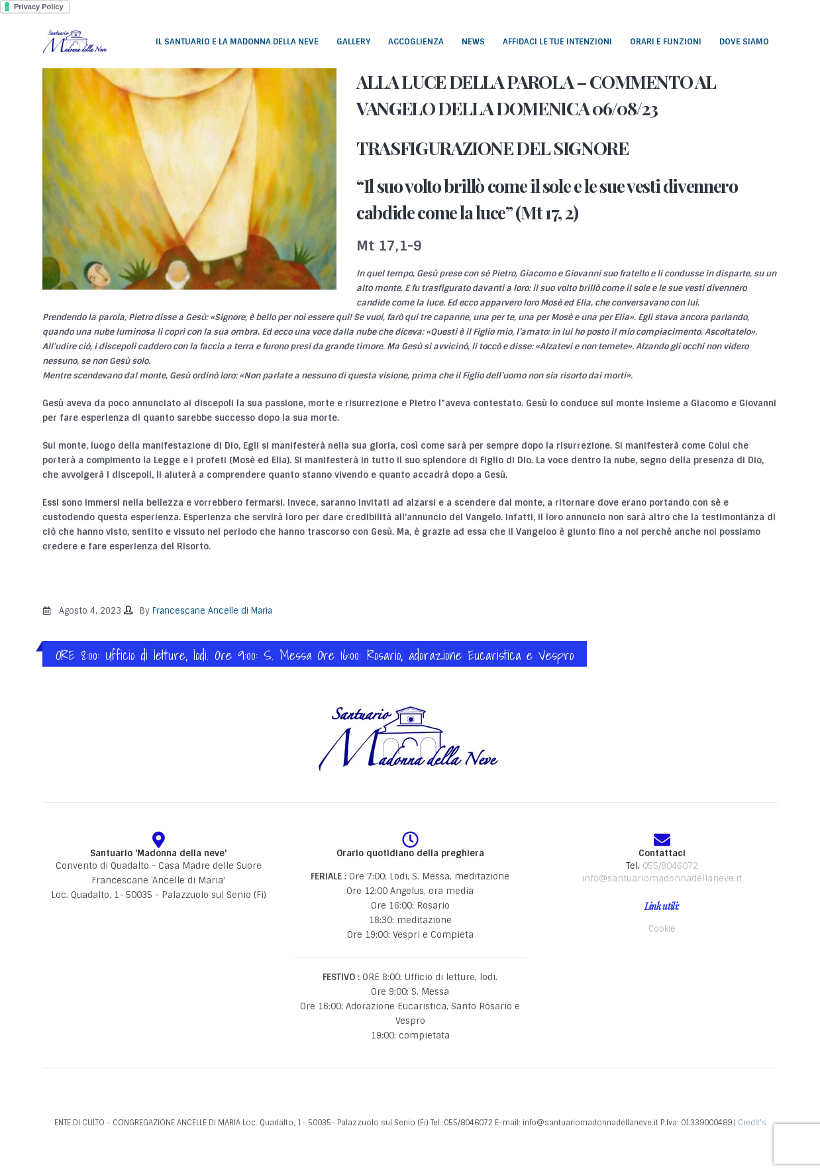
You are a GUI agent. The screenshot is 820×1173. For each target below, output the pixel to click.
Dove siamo (744, 41)
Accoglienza (416, 41)
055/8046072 (670, 865)
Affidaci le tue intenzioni (557, 41)
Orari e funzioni (665, 41)
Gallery (353, 41)
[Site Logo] (75, 41)
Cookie (662, 928)
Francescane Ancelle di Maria (212, 610)
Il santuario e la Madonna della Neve (237, 41)
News (473, 41)
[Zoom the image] (410, 708)
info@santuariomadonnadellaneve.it (662, 878)
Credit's (752, 1122)
